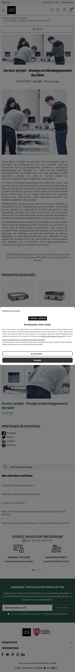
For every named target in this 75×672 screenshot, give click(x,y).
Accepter (37, 360)
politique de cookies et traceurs (52, 336)
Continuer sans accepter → (12, 311)
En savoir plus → (37, 354)
